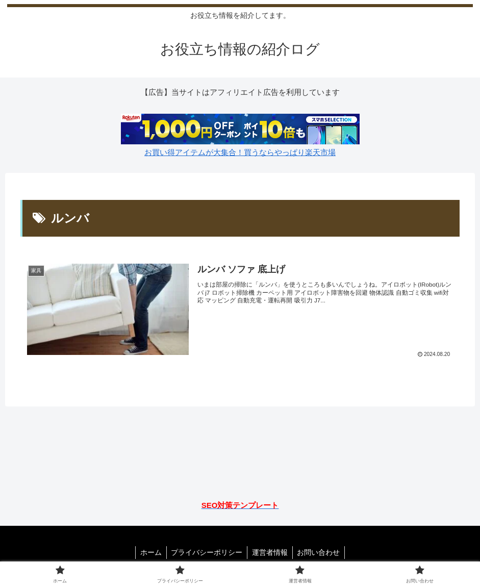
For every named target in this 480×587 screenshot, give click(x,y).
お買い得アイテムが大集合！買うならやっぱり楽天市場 (240, 152)
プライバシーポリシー (206, 552)
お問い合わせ (320, 552)
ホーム (149, 552)
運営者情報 (270, 552)
